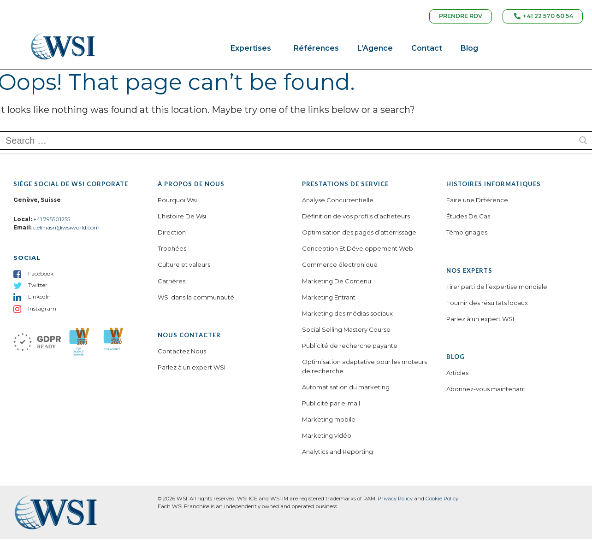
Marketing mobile (328, 420)
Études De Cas (468, 217)
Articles (457, 373)
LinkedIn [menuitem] (39, 297)
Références (316, 49)
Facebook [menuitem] (40, 274)
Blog (469, 49)
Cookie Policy (442, 499)
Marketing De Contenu (336, 282)
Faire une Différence (477, 201)
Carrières (171, 282)
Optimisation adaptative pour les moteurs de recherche (364, 367)
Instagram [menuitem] (42, 309)
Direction (172, 233)
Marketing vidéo (326, 436)
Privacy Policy (395, 499)
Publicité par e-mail (331, 404)
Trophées (172, 249)
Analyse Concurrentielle (337, 201)
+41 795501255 (51, 220)
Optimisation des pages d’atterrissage (359, 233)
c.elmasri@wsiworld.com (66, 228)
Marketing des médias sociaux (347, 314)
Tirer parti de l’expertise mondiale (496, 287)
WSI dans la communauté (196, 298)
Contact (426, 49)
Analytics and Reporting (337, 452)
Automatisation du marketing (346, 388)
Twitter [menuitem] (37, 285)
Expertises (253, 49)
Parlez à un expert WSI (191, 368)
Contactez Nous (182, 352)
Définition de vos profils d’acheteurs (356, 217)
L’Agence (375, 49)
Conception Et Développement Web (357, 249)
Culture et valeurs (184, 266)
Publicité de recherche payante (349, 346)
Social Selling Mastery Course (346, 330)
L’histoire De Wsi (182, 217)
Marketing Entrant (328, 298)
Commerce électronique (340, 266)
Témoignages (466, 233)
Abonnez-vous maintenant (486, 389)
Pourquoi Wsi (177, 201)
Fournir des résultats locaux (487, 303)
